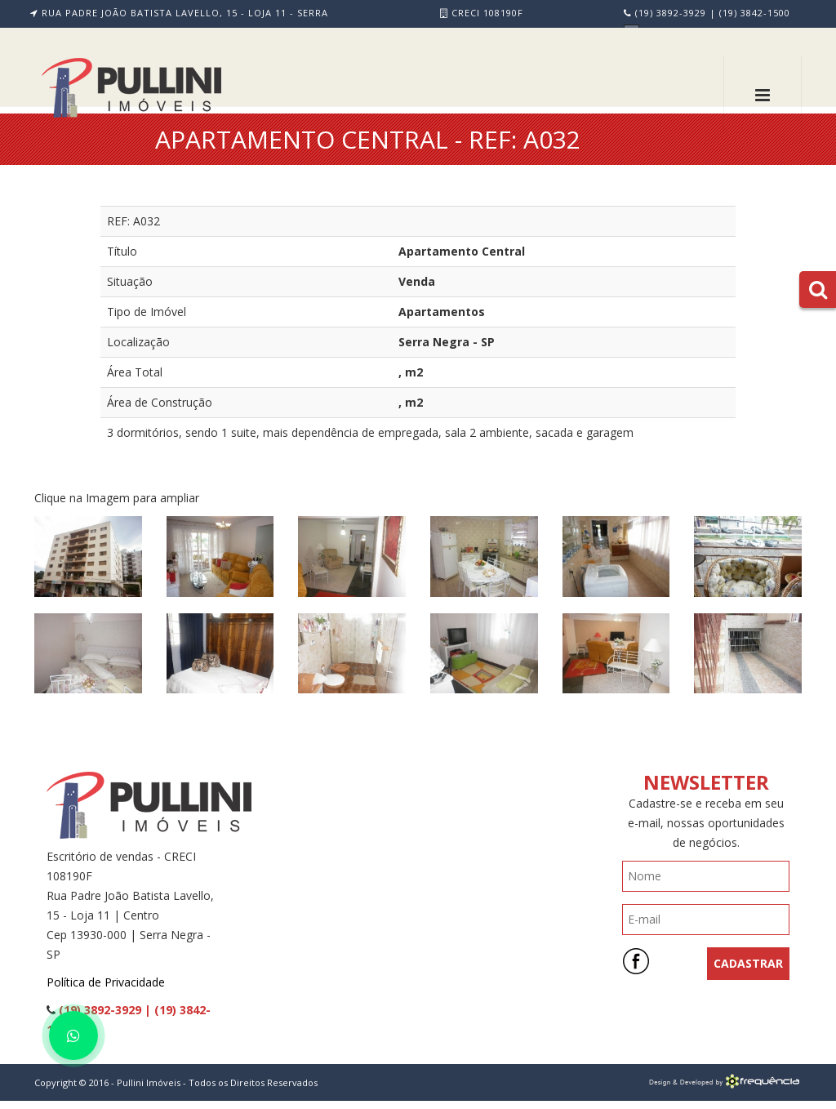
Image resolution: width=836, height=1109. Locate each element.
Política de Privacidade (106, 982)
